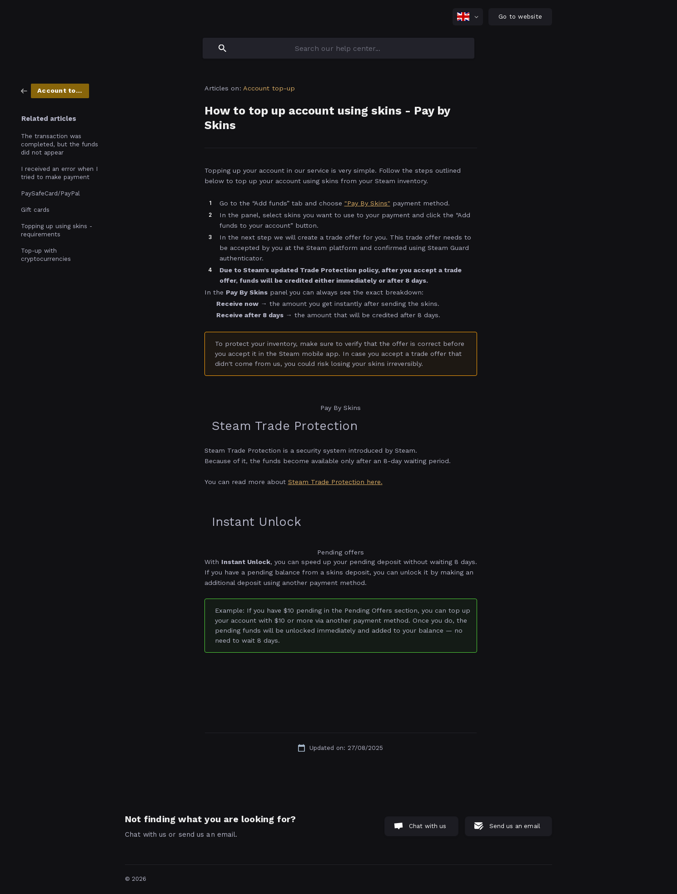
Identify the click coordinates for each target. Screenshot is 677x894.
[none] (468, 16)
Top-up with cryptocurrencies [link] (46, 254)
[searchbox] (338, 48)
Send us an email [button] (514, 826)
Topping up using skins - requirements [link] (56, 230)
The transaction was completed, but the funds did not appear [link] (59, 144)
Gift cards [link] (35, 209)
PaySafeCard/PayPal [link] (50, 193)
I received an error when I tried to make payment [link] (59, 172)
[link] (55, 90)
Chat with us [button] (428, 826)
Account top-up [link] (269, 88)
